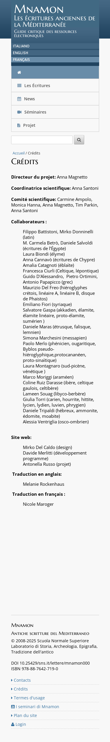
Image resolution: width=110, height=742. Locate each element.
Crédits (19, 689)
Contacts (21, 680)
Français (21, 59)
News (26, 99)
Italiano (21, 46)
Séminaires (31, 112)
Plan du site (24, 715)
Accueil (19, 153)
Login (18, 724)
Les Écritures (33, 85)
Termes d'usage (28, 698)
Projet (27, 125)
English (20, 52)
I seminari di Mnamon (35, 706)
